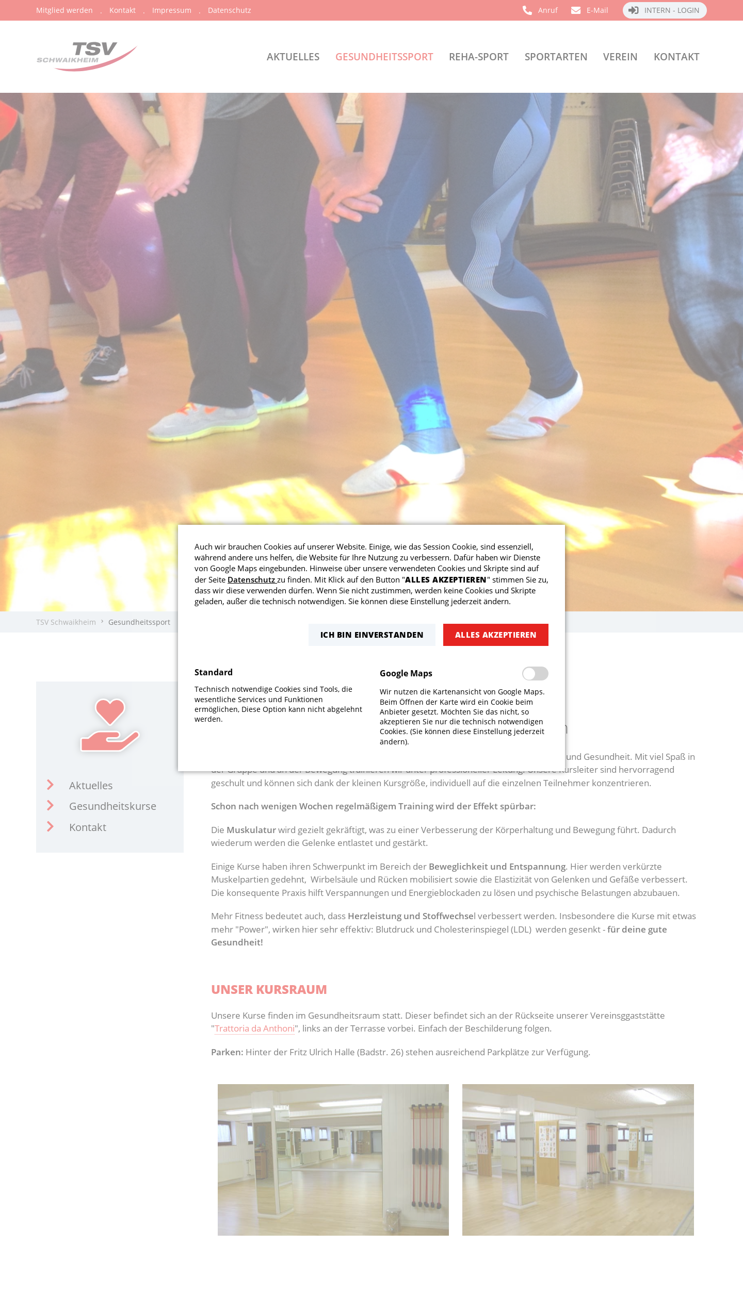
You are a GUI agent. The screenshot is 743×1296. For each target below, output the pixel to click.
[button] (372, 635)
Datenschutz (252, 579)
